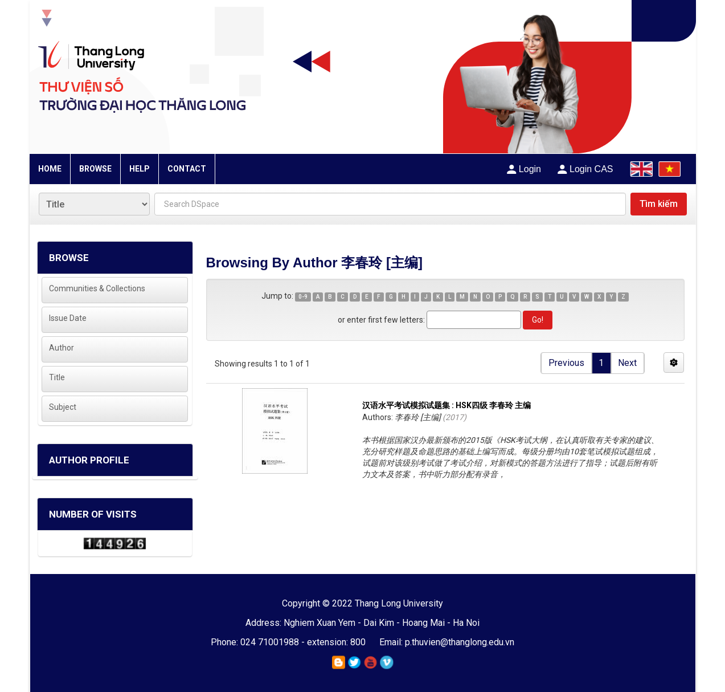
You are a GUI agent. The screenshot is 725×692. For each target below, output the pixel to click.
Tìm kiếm (659, 203)
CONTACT (186, 168)
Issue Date (68, 318)
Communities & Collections (97, 288)
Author (61, 347)
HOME (50, 168)
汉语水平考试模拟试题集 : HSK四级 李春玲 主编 (446, 405)
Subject (62, 407)
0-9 (303, 297)
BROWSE (95, 168)
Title (57, 377)
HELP (139, 168)
